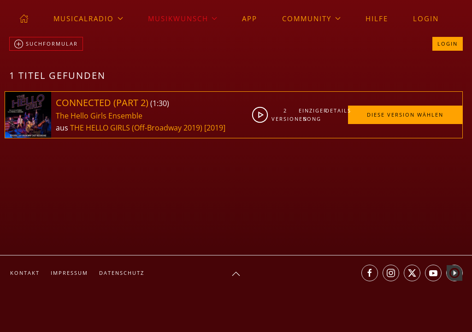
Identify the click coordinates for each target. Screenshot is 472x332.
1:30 (160, 103)
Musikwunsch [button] (183, 18)
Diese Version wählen (405, 114)
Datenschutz (121, 272)
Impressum (69, 272)
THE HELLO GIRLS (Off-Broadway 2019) (136, 128)
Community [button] (311, 18)
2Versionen (285, 114)
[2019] (214, 128)
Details (336, 110)
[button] (236, 274)
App (249, 18)
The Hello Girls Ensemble (99, 116)
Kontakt (25, 272)
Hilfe (377, 18)
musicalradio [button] (88, 18)
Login (426, 18)
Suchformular (46, 44)
